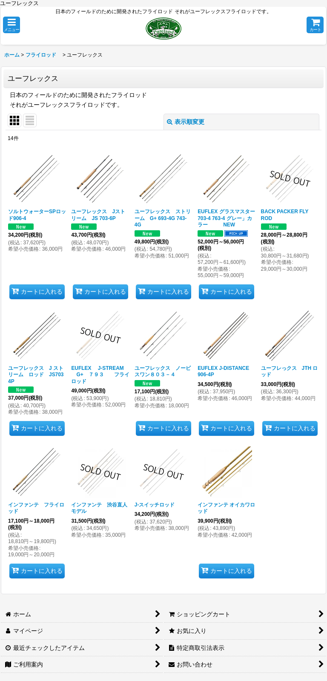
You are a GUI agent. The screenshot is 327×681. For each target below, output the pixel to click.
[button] (11, 25)
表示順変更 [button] (185, 121)
